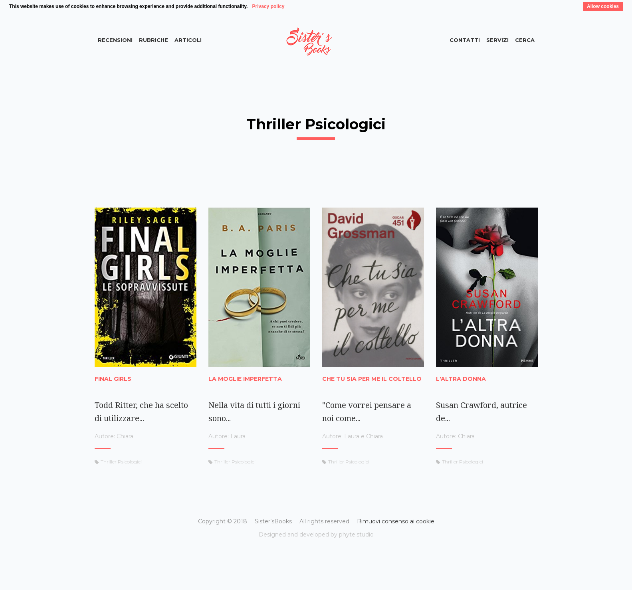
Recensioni (115, 40)
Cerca (525, 40)
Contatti (465, 40)
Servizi (497, 40)
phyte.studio (356, 534)
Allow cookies (603, 6)
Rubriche (153, 40)
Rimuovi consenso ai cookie (395, 521)
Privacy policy (268, 6)
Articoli (188, 40)
